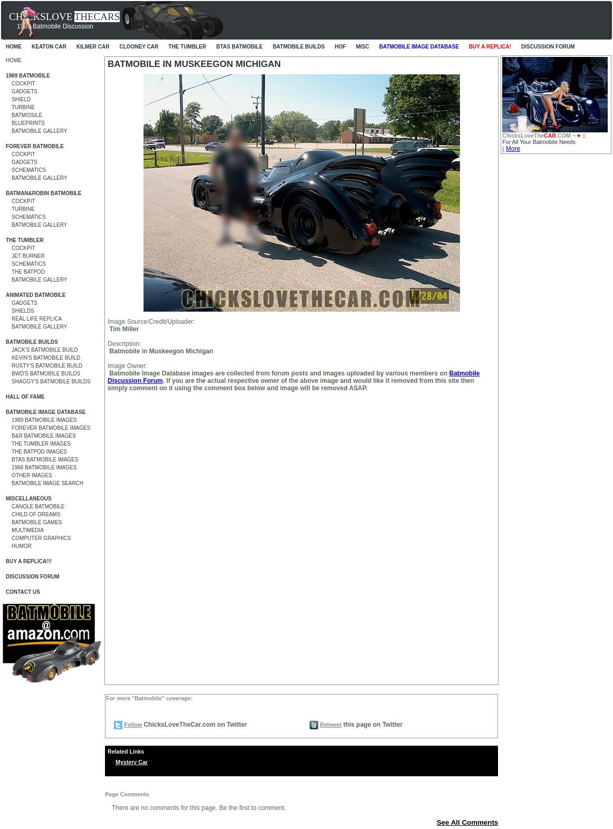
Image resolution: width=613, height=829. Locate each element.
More (513, 148)
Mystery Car (132, 762)
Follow (133, 724)
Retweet (330, 724)
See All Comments (468, 822)
